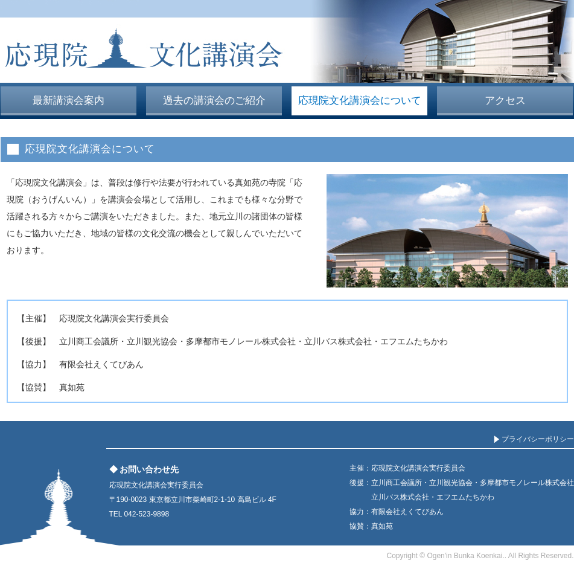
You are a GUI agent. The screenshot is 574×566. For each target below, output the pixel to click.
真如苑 (72, 387)
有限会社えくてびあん (101, 364)
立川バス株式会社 (338, 341)
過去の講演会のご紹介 (214, 100)
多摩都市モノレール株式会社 (241, 341)
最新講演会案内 (68, 100)
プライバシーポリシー (538, 439)
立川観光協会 (152, 341)
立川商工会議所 (88, 341)
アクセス (505, 100)
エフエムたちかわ (414, 341)
